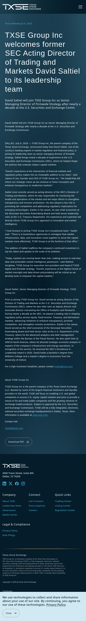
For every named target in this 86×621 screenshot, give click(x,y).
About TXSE (8, 501)
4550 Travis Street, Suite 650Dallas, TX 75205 (18, 475)
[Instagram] (23, 483)
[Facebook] (17, 483)
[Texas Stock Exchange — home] (21, 7)
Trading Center (63, 501)
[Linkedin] (4, 483)
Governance (9, 510)
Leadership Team (11, 505)
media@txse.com (63, 366)
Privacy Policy (56, 604)
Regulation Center (65, 510)
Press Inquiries (37, 505)
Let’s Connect (36, 501)
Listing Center (62, 505)
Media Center (9, 514)
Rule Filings (8, 535)
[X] (10, 483)
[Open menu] (80, 7)
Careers (33, 510)
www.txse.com (40, 415)
